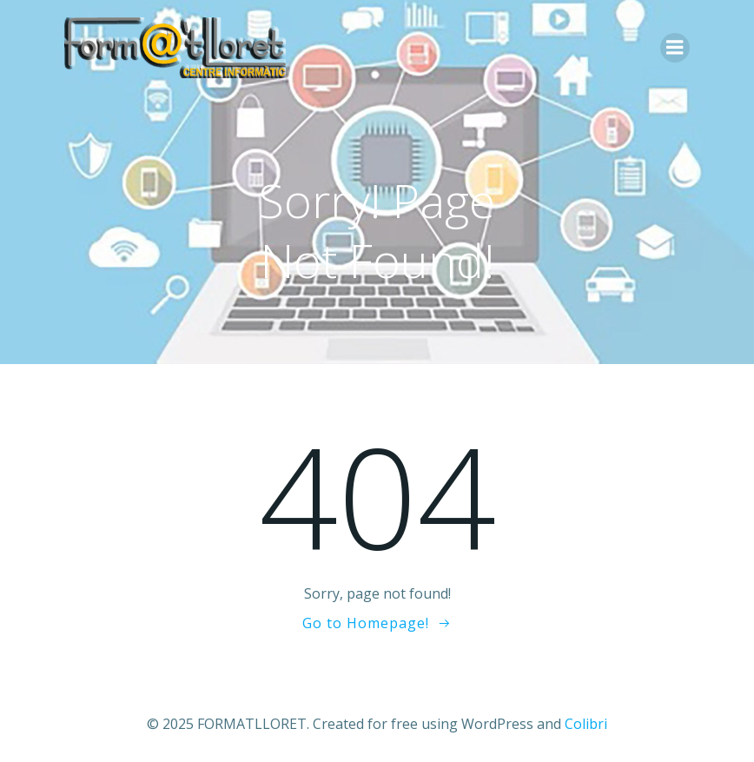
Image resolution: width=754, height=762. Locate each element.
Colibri (586, 723)
